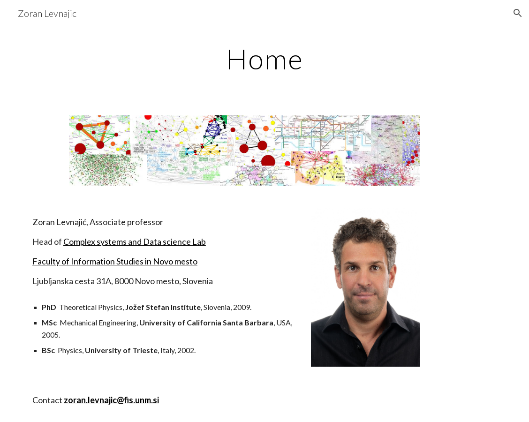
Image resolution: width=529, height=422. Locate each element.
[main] (264, 58)
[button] (517, 13)
